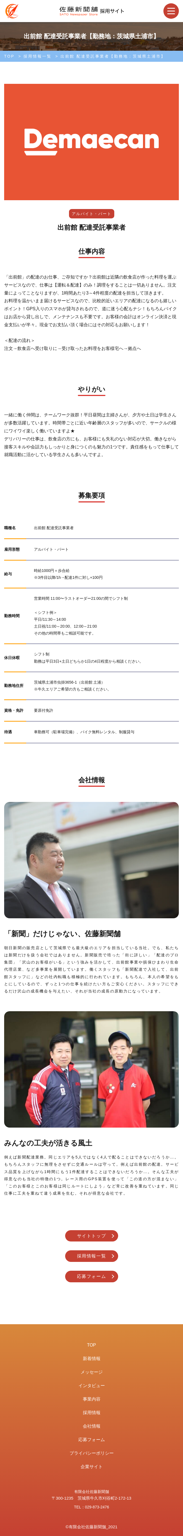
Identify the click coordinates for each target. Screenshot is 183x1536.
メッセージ (92, 1372)
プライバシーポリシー (92, 1453)
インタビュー (91, 1385)
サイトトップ (91, 1235)
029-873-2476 (97, 1507)
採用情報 (91, 1412)
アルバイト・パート (92, 214)
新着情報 (91, 1358)
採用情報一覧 (37, 56)
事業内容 (91, 1399)
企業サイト (92, 1466)
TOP (9, 56)
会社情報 (91, 1426)
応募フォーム (91, 1276)
